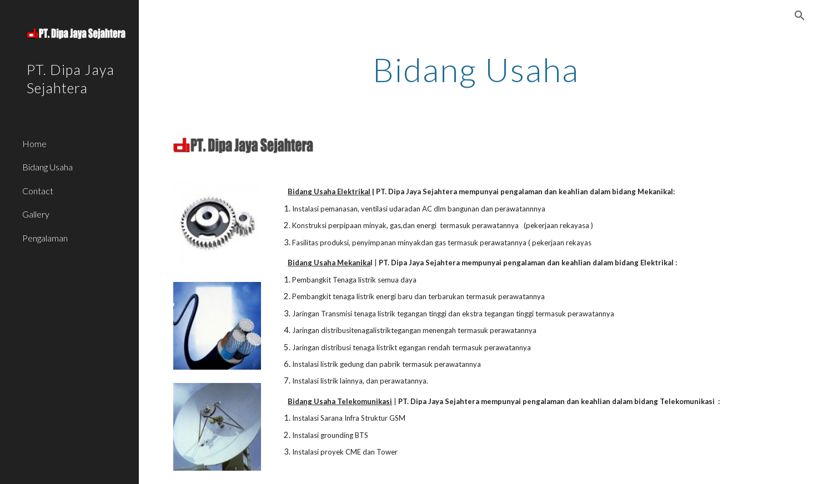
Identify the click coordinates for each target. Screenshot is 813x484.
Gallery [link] (35, 214)
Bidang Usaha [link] (47, 167)
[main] (476, 69)
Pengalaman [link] (45, 238)
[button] (799, 15)
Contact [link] (37, 190)
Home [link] (34, 143)
